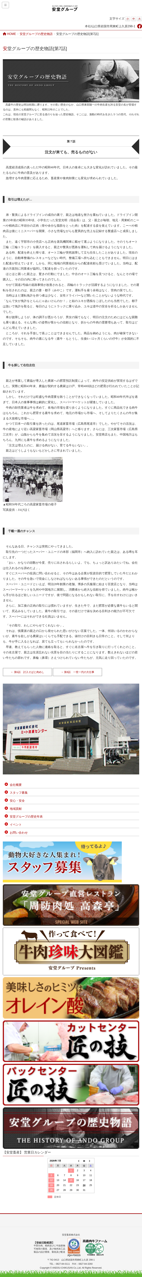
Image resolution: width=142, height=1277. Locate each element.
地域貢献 (16, 808)
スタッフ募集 (19, 792)
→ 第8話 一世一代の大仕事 (77, 672)
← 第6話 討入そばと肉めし (27, 672)
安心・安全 (17, 800)
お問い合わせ (19, 832)
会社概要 (16, 784)
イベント (16, 824)
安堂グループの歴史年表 (26, 816)
